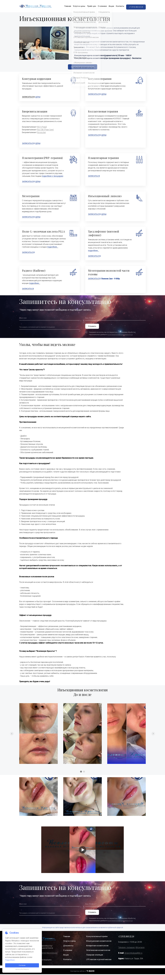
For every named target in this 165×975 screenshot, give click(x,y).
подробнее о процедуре (52, 177)
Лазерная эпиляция (94, 957)
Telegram (122, 950)
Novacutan (41, 133)
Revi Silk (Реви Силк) (45, 130)
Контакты (117, 6)
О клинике (99, 6)
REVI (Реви (41, 128)
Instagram (130, 950)
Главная (64, 6)
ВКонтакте (140, 950)
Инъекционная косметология (98, 944)
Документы (68, 948)
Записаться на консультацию (82, 67)
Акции (108, 6)
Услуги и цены (76, 6)
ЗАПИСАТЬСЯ (28, 98)
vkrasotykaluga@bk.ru (133, 956)
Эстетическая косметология (98, 953)
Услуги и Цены (69, 944)
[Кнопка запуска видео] (82, 851)
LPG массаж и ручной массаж (98, 962)
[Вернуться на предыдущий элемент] (12, 735)
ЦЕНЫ (37, 98)
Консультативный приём (96, 939)
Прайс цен (88, 6)
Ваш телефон (90, 318)
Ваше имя (23, 318)
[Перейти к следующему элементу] (153, 735)
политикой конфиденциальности (120, 336)
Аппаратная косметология (97, 948)
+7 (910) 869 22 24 (135, 6)
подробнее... (93, 251)
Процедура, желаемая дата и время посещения (39, 328)
